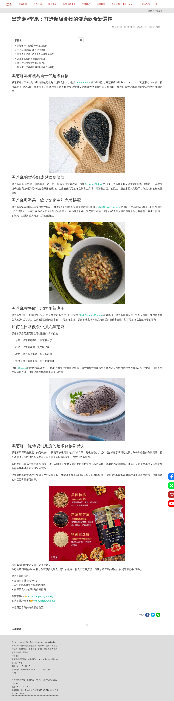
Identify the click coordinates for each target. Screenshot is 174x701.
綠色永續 (158, 10)
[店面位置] (145, 4)
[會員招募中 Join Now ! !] (123, 4)
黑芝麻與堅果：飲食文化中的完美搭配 (35, 54)
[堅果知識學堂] (69, 4)
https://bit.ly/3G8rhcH (45, 600)
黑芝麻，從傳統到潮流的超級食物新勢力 (36, 67)
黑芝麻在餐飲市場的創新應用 (31, 58)
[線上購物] (52, 4)
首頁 (150, 10)
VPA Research (83, 82)
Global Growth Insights (108, 206)
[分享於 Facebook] (147, 615)
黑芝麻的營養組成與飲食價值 (31, 50)
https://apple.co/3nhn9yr (40, 596)
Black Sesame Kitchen (91, 315)
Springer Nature (94, 184)
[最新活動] (23, 4)
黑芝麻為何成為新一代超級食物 (32, 45)
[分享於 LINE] (158, 615)
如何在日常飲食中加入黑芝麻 (31, 63)
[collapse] (81, 40)
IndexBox (22, 367)
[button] (155, 4)
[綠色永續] (38, 4)
